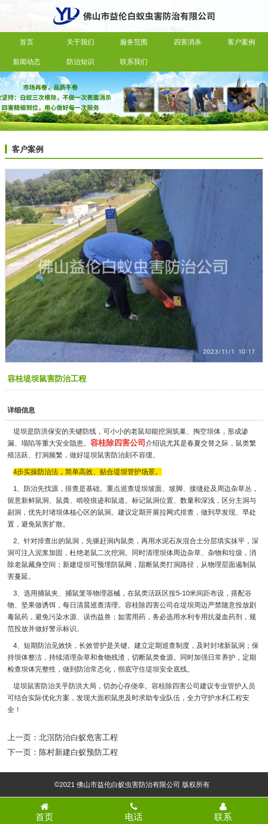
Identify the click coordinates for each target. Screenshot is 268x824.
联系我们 (134, 62)
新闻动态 (26, 62)
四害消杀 (187, 42)
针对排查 (37, 541)
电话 (134, 811)
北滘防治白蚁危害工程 (78, 737)
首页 (27, 42)
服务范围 (134, 42)
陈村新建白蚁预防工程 (78, 752)
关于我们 (80, 42)
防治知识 (80, 62)
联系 (223, 811)
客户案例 (241, 42)
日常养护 (221, 657)
